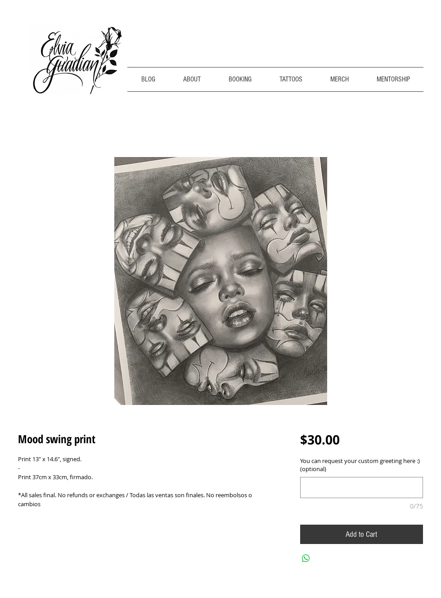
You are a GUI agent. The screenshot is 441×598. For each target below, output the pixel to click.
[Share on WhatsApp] (306, 558)
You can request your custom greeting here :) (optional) (360, 465)
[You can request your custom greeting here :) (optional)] (362, 487)
